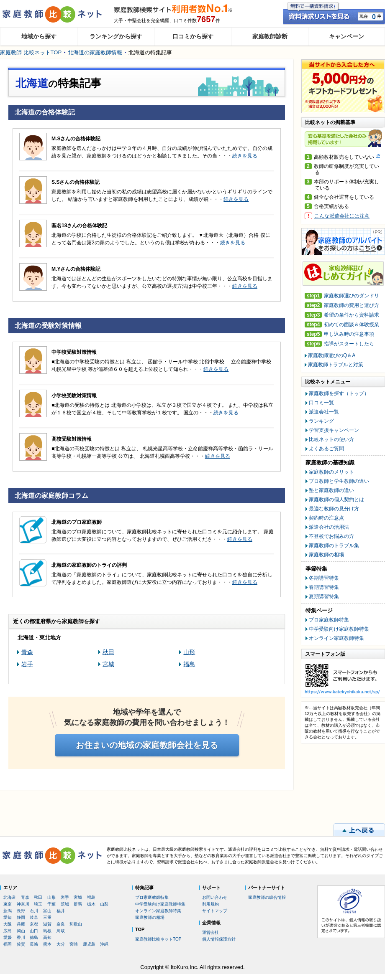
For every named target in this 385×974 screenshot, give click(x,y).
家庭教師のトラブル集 (334, 545)
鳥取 (60, 930)
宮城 (108, 664)
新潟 (7, 910)
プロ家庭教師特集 (329, 620)
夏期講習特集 (324, 596)
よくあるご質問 (326, 448)
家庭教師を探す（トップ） (339, 393)
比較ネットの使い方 (331, 439)
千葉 (51, 904)
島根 (47, 930)
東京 (7, 904)
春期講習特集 (324, 587)
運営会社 (210, 932)
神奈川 (23, 904)
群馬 (78, 904)
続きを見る (244, 156)
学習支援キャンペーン (334, 430)
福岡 (7, 944)
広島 (7, 930)
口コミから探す (192, 36)
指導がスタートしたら (339, 344)
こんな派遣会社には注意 (342, 216)
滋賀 (47, 924)
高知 (47, 937)
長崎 (34, 944)
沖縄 (104, 944)
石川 (34, 910)
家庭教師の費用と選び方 (342, 305)
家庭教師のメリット (331, 472)
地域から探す (38, 36)
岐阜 (34, 917)
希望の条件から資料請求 (342, 315)
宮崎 (73, 944)
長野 (21, 910)
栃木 (91, 904)
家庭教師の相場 (326, 555)
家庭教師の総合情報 (267, 897)
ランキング (321, 421)
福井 (60, 910)
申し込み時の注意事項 (339, 334)
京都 (34, 924)
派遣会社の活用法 (329, 527)
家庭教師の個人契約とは (336, 499)
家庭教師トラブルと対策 (335, 365)
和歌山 (75, 924)
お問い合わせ (214, 897)
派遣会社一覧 (324, 412)
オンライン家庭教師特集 (336, 638)
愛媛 (7, 937)
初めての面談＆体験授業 (342, 324)
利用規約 (210, 904)
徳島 (34, 937)
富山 (47, 910)
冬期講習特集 (324, 578)
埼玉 (38, 904)
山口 (34, 930)
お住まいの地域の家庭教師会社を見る (147, 745)
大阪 (7, 924)
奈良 (60, 924)
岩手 (27, 664)
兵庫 (21, 924)
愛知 (7, 917)
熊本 (47, 944)
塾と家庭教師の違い (331, 490)
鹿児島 (89, 944)
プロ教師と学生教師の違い (339, 481)
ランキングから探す (116, 36)
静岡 (21, 917)
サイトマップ (214, 910)
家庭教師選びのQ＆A (331, 355)
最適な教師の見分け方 (334, 509)
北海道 (9, 897)
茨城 (65, 904)
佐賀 (21, 944)
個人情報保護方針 (219, 939)
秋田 (108, 652)
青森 (27, 652)
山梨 (104, 904)
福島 (189, 664)
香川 (21, 937)
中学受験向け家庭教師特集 (339, 629)
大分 (60, 944)
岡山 (21, 930)
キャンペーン (346, 36)
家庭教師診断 (269, 36)
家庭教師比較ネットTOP (158, 939)
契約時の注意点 (326, 518)
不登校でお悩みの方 (331, 536)
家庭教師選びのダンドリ (342, 296)
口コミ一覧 (321, 403)
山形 (189, 652)
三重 (47, 917)
